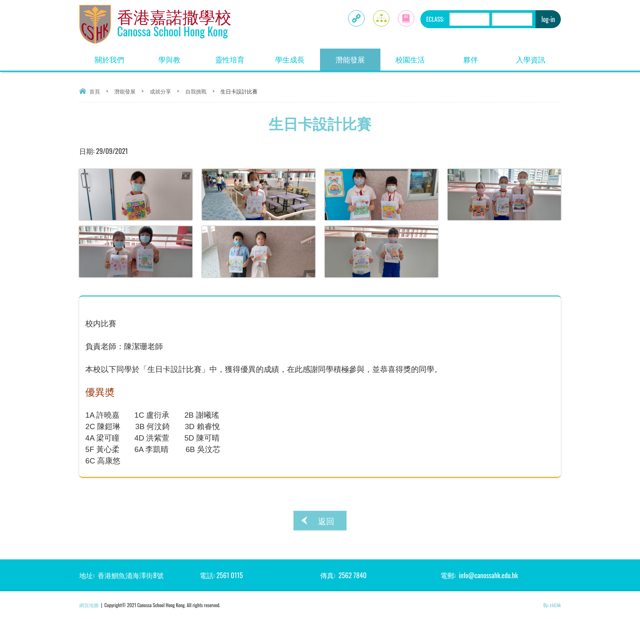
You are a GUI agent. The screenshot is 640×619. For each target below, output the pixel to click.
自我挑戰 (196, 91)
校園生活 (418, 57)
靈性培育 (237, 57)
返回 (326, 520)
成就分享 (160, 91)
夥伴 (482, 57)
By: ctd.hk (552, 604)
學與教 (179, 57)
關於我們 (117, 57)
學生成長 (297, 57)
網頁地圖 (89, 604)
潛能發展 (358, 57)
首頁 (94, 91)
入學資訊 (538, 57)
